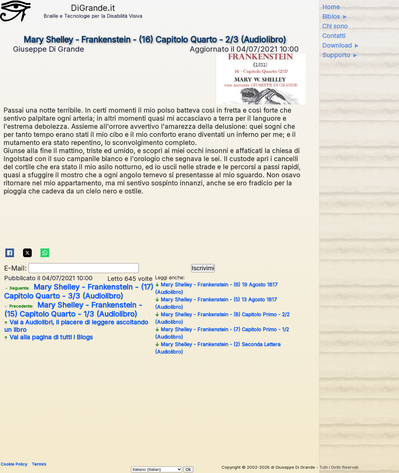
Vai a (76, 325)
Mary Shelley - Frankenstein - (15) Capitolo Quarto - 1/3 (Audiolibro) (73, 309)
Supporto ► (340, 55)
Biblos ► (335, 16)
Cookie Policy (14, 463)
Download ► (341, 45)
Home (331, 7)
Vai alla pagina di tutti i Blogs (48, 337)
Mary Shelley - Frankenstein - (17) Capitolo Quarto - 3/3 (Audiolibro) (78, 291)
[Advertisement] (190, 405)
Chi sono (335, 26)
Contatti (333, 35)
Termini (39, 463)
